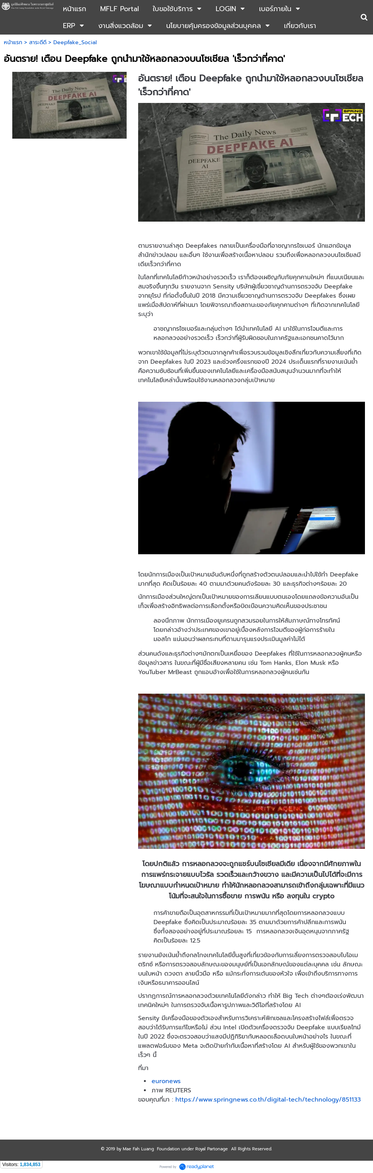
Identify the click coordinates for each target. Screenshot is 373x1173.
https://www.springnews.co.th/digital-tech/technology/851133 (268, 1099)
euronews (166, 1081)
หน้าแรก (13, 42)
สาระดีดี (37, 42)
